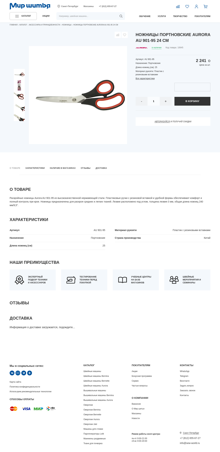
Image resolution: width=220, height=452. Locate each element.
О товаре (15, 168)
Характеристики (35, 168)
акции (46, 16)
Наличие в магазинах (63, 168)
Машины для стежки (93, 429)
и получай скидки (173, 121)
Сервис (135, 381)
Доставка (101, 168)
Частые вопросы (139, 386)
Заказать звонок (187, 390)
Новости (136, 418)
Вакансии (136, 404)
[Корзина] (205, 6)
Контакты (184, 395)
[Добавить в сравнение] (118, 35)
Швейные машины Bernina (96, 376)
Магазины (89, 6)
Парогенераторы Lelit (94, 434)
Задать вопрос (187, 386)
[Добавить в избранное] (125, 35)
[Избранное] (187, 6)
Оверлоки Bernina (92, 410)
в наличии (156, 47)
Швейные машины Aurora (96, 386)
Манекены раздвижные (95, 438)
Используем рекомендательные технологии (30, 392)
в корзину (192, 101)
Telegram (184, 376)
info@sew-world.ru (190, 443)
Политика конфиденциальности (25, 387)
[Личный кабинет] (196, 6)
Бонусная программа (142, 376)
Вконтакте (184, 381)
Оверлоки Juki (90, 424)
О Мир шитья (138, 409)
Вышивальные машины (95, 390)
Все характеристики (145, 78)
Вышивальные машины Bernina (99, 395)
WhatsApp (184, 371)
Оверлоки (88, 405)
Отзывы (85, 168)
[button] (23, 16)
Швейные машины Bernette (96, 381)
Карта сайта (15, 382)
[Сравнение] (178, 6)
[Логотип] (30, 6)
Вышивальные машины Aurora (98, 400)
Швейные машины (92, 371)
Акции (135, 371)
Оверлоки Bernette (92, 414)
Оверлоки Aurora (92, 419)
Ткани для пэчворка (93, 443)
